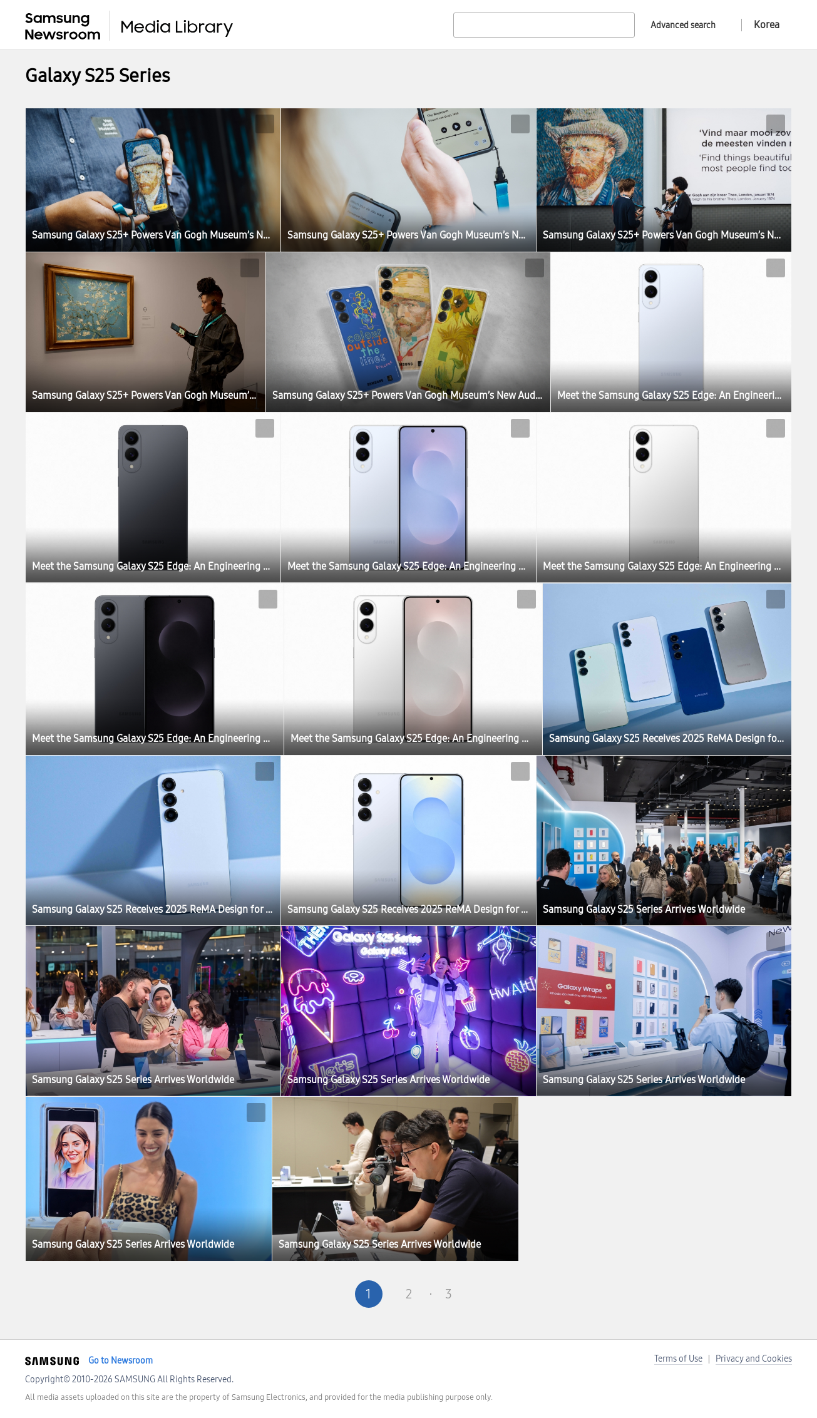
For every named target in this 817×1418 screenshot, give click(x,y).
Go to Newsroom (120, 1360)
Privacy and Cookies (754, 1359)
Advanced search (683, 25)
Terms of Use (678, 1359)
